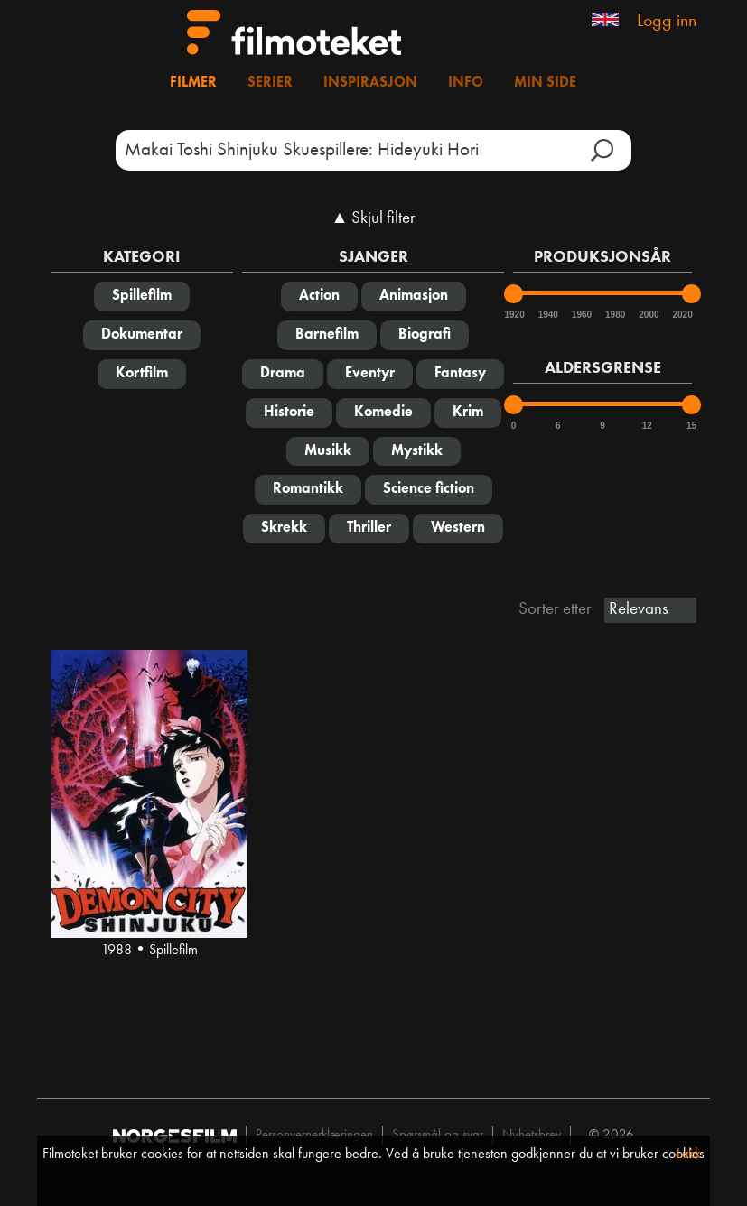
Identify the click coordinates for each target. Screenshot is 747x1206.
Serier (270, 83)
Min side (545, 83)
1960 (581, 315)
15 (691, 426)
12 (647, 426)
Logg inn (666, 22)
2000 (648, 315)
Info (465, 83)
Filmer (193, 83)
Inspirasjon (370, 83)
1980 (614, 315)
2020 (681, 315)
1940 (547, 315)
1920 (513, 315)
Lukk (689, 1154)
